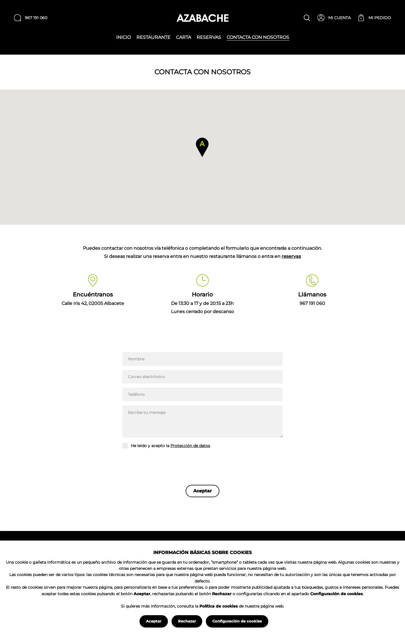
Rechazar (187, 621)
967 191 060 (312, 303)
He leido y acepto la (170, 446)
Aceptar (153, 621)
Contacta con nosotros (258, 37)
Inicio (123, 37)
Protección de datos (190, 445)
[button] (202, 147)
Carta (183, 37)
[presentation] (165, 465)
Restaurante (153, 37)
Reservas (209, 37)
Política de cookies (218, 606)
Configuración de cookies (237, 621)
